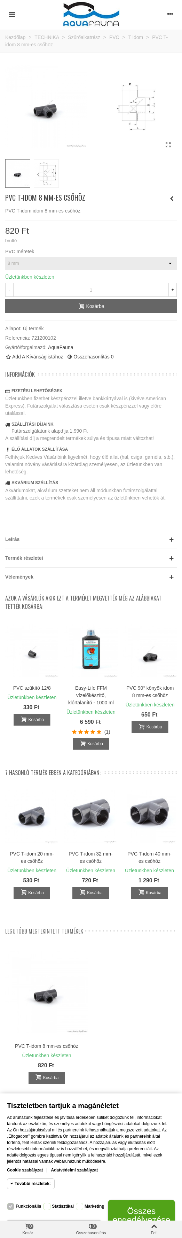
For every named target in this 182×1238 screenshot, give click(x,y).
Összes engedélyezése (141, 1215)
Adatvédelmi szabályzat (74, 1170)
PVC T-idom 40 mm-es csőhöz (149, 857)
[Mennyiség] (91, 290)
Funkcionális (28, 1206)
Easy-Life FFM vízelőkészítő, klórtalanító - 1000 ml (91, 695)
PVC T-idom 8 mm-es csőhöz (46, 1046)
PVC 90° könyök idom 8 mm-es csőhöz (150, 691)
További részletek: (33, 1183)
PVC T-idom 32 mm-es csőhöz (91, 857)
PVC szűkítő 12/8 (32, 688)
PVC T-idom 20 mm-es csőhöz (32, 857)
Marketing (94, 1206)
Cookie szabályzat (25, 1170)
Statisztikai (63, 1206)
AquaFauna (60, 347)
